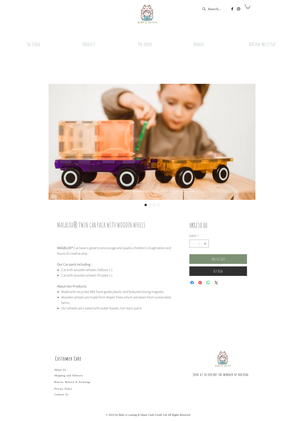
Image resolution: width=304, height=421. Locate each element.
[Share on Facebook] (192, 282)
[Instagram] (238, 9)
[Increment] (205, 243)
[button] (247, 6)
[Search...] (214, 9)
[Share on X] (216, 282)
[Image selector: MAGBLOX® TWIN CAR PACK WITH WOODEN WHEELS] (146, 205)
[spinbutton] (199, 243)
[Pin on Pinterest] (200, 282)
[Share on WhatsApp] (208, 282)
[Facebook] (232, 9)
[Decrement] (192, 243)
